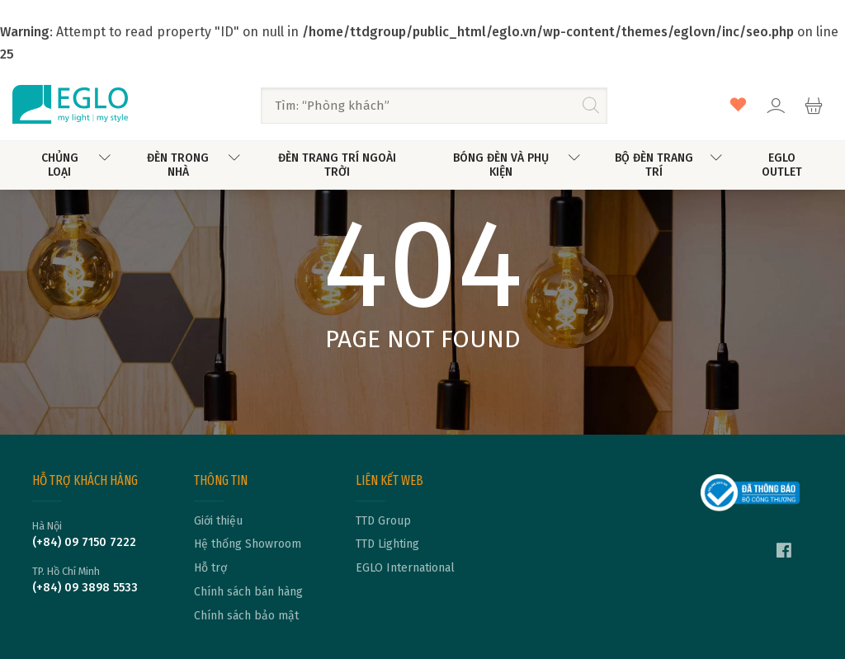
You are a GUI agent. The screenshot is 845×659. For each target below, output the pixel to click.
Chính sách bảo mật (246, 616)
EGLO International (405, 568)
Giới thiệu (218, 521)
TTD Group (383, 521)
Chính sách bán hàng (248, 592)
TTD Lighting (387, 544)
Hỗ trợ (210, 568)
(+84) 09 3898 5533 (85, 588)
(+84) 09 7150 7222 (84, 542)
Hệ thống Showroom (247, 544)
